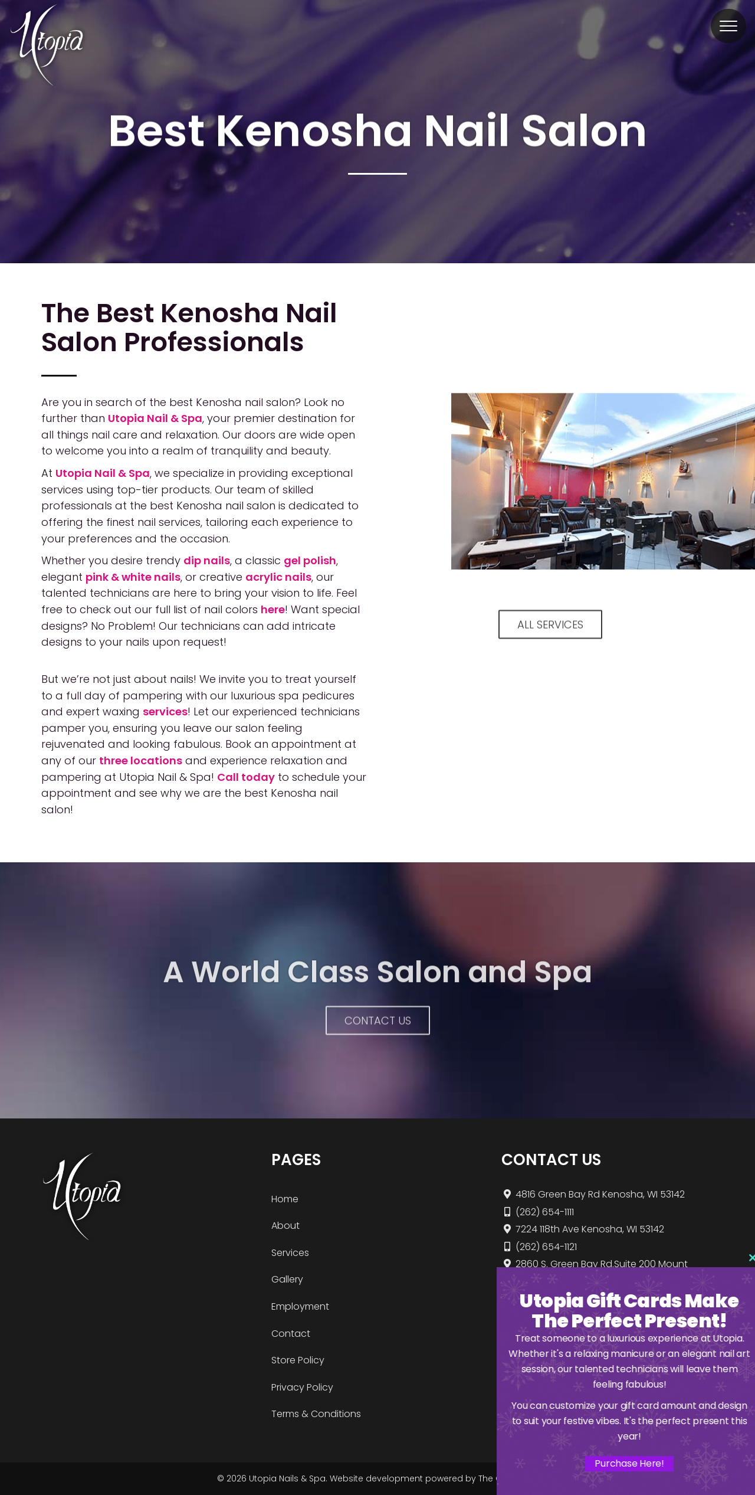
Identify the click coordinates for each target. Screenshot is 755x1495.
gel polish (310, 560)
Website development (376, 1478)
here (273, 609)
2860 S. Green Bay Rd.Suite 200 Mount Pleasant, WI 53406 (594, 1271)
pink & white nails (133, 577)
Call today (246, 777)
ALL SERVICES (550, 636)
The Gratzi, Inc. (508, 1478)
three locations (140, 760)
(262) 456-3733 (543, 1296)
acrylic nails (278, 577)
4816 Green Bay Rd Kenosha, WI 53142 (593, 1194)
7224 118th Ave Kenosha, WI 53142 (582, 1229)
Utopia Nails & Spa (287, 1478)
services (165, 711)
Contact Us (377, 1032)
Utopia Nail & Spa (155, 418)
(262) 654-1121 (539, 1247)
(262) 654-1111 (537, 1212)
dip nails (206, 560)
